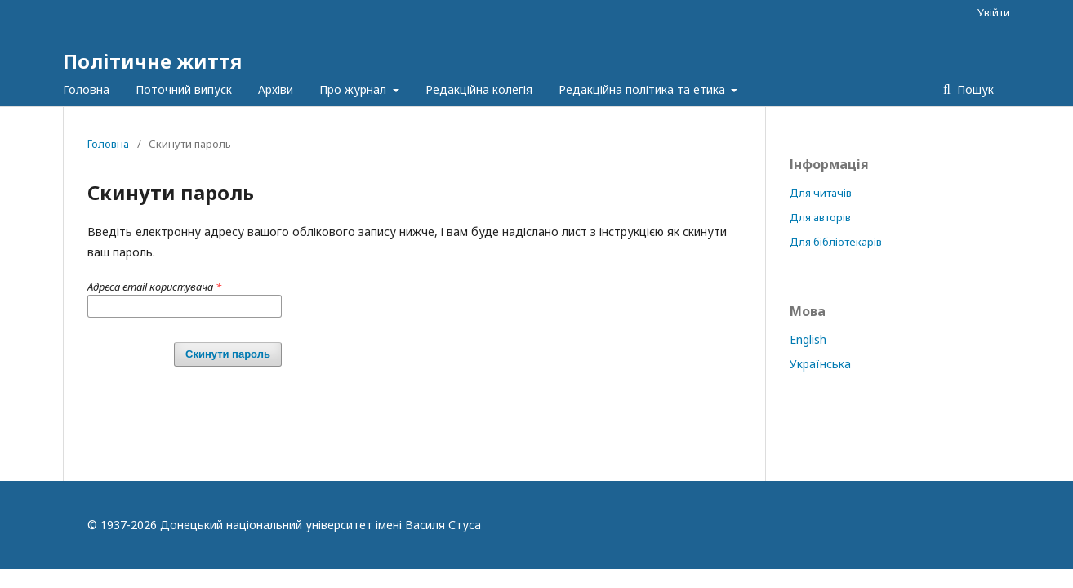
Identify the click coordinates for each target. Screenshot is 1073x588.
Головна (86, 89)
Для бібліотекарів (836, 241)
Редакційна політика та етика (643, 89)
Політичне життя (152, 60)
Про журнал (354, 89)
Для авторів (820, 217)
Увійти (993, 12)
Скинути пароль (227, 354)
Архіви (275, 89)
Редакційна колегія (478, 89)
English (808, 339)
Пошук (974, 89)
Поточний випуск (184, 89)
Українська (820, 364)
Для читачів (821, 192)
